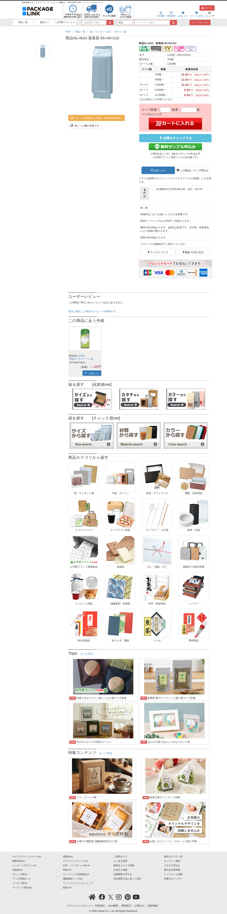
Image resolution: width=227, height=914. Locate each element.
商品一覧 (23, 22)
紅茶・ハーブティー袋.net (76, 865)
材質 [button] (144, 193)
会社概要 (113, 905)
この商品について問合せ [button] (194, 170)
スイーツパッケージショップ (78, 883)
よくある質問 (120, 861)
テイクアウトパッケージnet (26, 856)
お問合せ (139, 905)
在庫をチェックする (175, 138)
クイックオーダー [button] (200, 22)
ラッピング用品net (22, 887)
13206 (81, 355)
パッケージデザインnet (24, 865)
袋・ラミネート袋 (100, 31)
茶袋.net (67, 870)
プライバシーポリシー (79, 905)
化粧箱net (17, 870)
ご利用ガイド (120, 856)
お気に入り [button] (159, 170)
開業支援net (18, 861)
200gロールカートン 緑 (81, 359)
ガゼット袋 (120, 31)
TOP (68, 31)
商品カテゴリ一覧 (173, 856)
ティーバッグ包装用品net (76, 874)
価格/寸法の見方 (194, 252)
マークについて (159, 252)
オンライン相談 (172, 861)
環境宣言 (126, 905)
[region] (139, 31)
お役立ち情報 (120, 870)
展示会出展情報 (172, 870)
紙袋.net (67, 887)
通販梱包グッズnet (72, 879)
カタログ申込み (172, 865)
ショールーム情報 (173, 874)
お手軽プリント (66, 22)
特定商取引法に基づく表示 (127, 879)
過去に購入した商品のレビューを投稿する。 (93, 311)
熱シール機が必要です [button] (85, 125)
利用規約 (100, 905)
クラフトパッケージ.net (75, 861)
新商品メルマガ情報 (124, 865)
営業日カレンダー (173, 879)
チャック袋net (19, 874)
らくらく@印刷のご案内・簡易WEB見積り (96, 118)
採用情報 (152, 905)
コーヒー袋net (19, 883)
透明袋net (68, 856)
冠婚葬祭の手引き (123, 874)
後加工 (44, 22)
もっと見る (86, 653)
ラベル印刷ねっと (21, 879)
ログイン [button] (207, 8)
